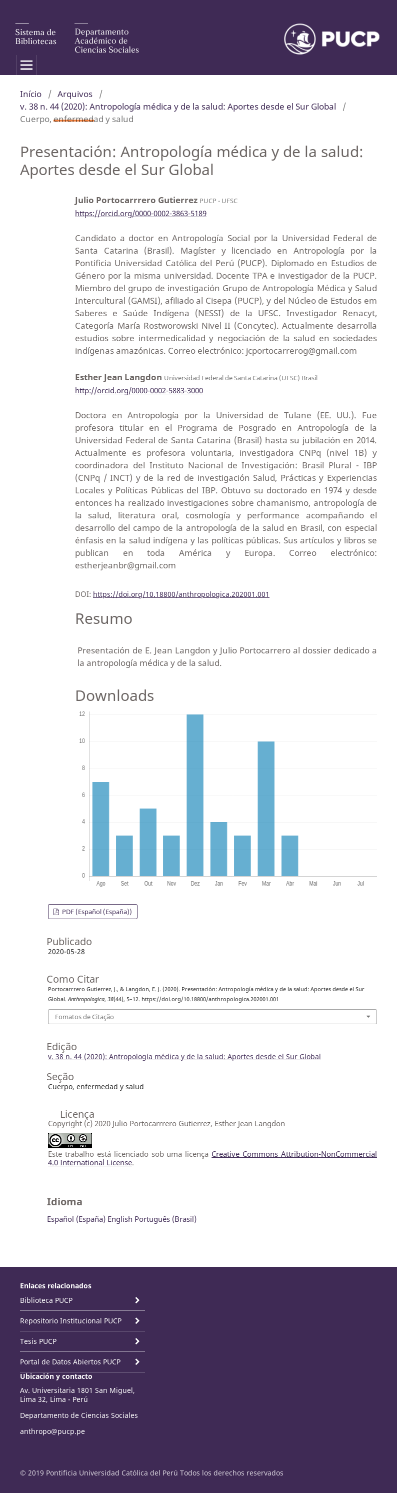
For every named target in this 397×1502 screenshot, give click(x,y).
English (120, 1219)
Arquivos (75, 94)
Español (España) (76, 1219)
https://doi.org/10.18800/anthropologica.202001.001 (181, 594)
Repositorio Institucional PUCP (71, 1320)
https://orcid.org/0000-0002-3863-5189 (140, 213)
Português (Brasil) (165, 1219)
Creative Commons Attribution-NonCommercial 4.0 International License (212, 1158)
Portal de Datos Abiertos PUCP (70, 1361)
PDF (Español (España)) (96, 911)
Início (31, 94)
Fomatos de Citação (84, 1016)
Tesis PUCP (38, 1341)
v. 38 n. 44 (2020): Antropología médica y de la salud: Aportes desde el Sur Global (178, 106)
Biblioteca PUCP (46, 1300)
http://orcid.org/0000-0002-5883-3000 (139, 390)
